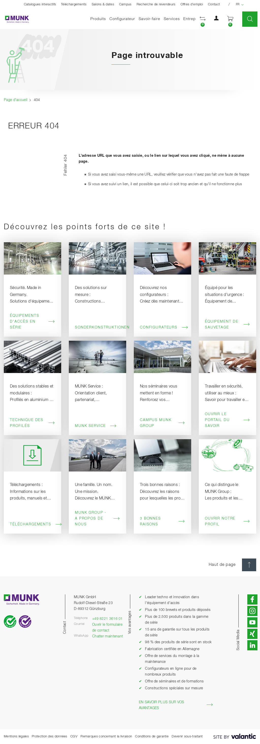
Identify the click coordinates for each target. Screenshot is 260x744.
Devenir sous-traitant (187, 736)
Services (172, 19)
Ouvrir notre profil (227, 521)
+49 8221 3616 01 (107, 619)
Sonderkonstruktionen (97, 327)
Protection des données (49, 736)
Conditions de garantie (152, 736)
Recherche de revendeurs (156, 4)
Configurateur (122, 19)
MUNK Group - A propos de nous (97, 518)
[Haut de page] (249, 565)
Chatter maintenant (107, 636)
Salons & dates (103, 4)
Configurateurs (162, 327)
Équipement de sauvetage (227, 324)
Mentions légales (16, 736)
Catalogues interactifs (40, 4)
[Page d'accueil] (14, 19)
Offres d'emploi (192, 4)
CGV (73, 736)
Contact (214, 4)
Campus (125, 4)
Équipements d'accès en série (32, 321)
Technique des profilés (32, 423)
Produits (98, 19)
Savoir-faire (149, 19)
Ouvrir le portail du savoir (227, 420)
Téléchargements (74, 4)
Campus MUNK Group (162, 423)
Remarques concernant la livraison (106, 736)
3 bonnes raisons (162, 521)
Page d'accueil (15, 100)
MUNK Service (96, 426)
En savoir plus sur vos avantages (176, 705)
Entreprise (193, 19)
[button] (202, 19)
